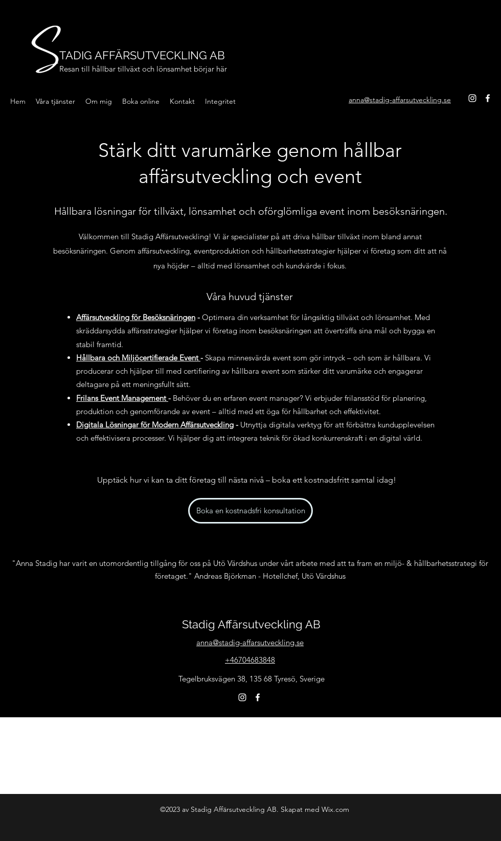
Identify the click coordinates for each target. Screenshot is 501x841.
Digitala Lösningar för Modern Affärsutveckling (155, 424)
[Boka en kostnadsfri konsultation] (250, 511)
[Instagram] (472, 98)
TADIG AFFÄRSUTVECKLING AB (142, 55)
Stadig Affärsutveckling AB (251, 624)
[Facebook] (488, 98)
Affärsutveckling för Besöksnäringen (135, 317)
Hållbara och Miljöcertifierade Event (138, 357)
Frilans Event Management (122, 398)
